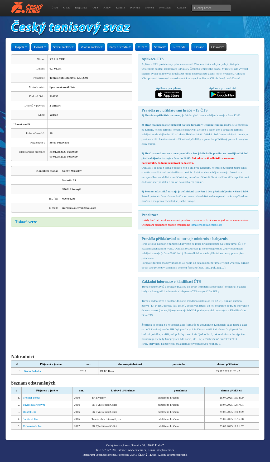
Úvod (54, 7)
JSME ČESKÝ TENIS (143, 454)
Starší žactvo (63, 47)
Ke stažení (165, 7)
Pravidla (135, 7)
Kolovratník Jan (32, 426)
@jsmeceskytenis (106, 454)
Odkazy (217, 47)
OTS (95, 7)
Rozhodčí (179, 47)
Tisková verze (26, 222)
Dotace (199, 47)
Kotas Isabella (32, 371)
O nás (66, 7)
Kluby (107, 7)
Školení (149, 7)
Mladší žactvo (91, 47)
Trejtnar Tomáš (32, 397)
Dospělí (20, 47)
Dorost (40, 47)
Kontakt (181, 7)
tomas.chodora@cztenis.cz (206, 224)
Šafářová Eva (30, 419)
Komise (120, 7)
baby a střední (120, 47)
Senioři (160, 47)
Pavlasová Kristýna (34, 404)
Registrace (81, 7)
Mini (142, 47)
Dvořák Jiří (29, 411)
